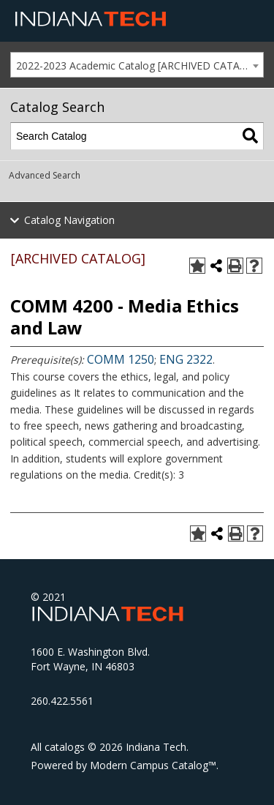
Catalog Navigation (69, 220)
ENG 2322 (186, 359)
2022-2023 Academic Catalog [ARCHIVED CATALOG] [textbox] (139, 65)
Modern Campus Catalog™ (153, 765)
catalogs (65, 747)
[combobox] (137, 65)
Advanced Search (44, 175)
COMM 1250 (120, 359)
